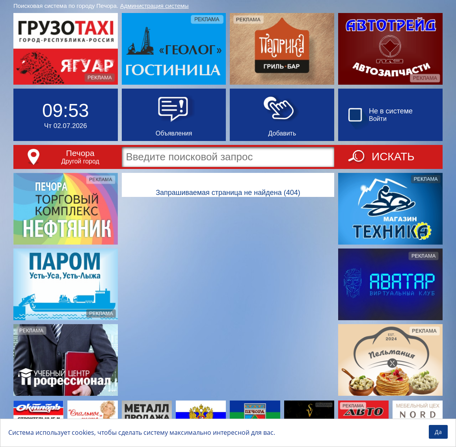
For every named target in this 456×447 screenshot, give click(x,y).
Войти (378, 118)
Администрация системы (154, 6)
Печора (80, 153)
